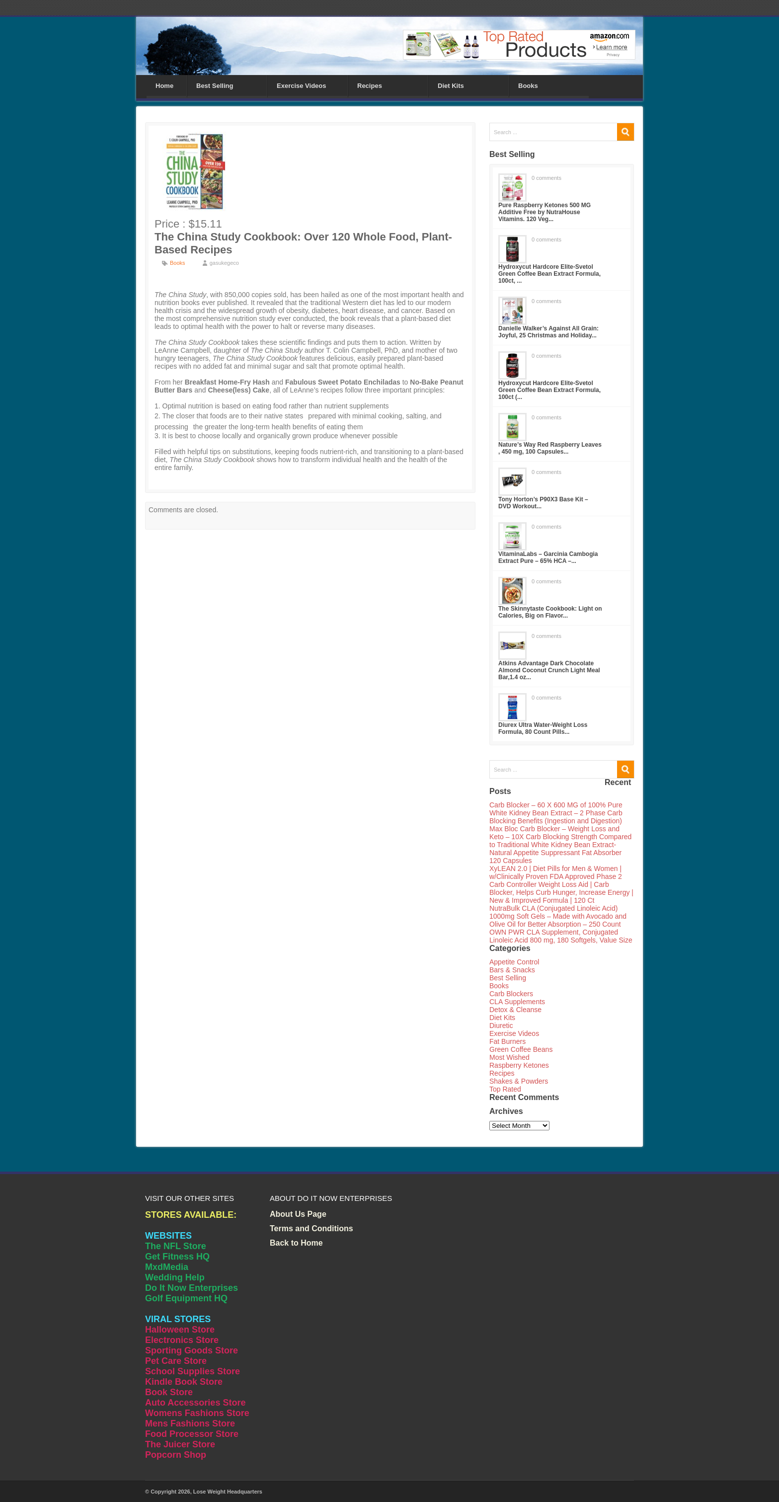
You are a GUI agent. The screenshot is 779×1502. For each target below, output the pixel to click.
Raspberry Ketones (519, 1065)
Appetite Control (514, 962)
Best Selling (214, 85)
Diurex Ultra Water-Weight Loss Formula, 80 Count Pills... (542, 728)
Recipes (369, 85)
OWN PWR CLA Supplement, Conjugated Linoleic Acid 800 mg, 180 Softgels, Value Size (560, 936)
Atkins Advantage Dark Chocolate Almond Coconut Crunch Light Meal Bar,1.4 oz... (549, 670)
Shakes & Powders (518, 1081)
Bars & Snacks (512, 970)
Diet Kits (451, 85)
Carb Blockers (511, 994)
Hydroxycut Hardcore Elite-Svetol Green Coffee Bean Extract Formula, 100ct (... (549, 390)
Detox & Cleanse (515, 1010)
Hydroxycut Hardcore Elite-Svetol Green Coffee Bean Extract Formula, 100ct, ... (549, 273)
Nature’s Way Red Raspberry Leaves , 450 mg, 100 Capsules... (550, 448)
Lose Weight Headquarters (227, 1492)
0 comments (546, 178)
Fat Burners (507, 1041)
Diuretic (501, 1025)
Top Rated (505, 1089)
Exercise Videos (301, 85)
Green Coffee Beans (520, 1049)
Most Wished (509, 1057)
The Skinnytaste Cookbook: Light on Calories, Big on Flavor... (550, 612)
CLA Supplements (517, 1002)
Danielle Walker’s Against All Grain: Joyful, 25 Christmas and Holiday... (548, 332)
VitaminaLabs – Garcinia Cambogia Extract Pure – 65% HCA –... (548, 557)
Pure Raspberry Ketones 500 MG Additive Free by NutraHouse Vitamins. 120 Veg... (544, 212)
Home (164, 85)
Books (528, 85)
